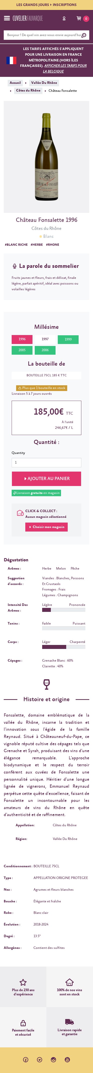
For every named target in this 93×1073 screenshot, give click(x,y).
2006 (45, 350)
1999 (68, 339)
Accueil (15, 83)
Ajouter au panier (49, 478)
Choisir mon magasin (48, 527)
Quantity (18, 453)
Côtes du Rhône (28, 91)
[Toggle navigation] (7, 18)
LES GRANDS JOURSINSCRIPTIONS (46, 5)
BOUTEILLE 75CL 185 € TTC (44, 375)
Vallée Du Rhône (44, 83)
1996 (22, 339)
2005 (22, 350)
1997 (45, 339)
